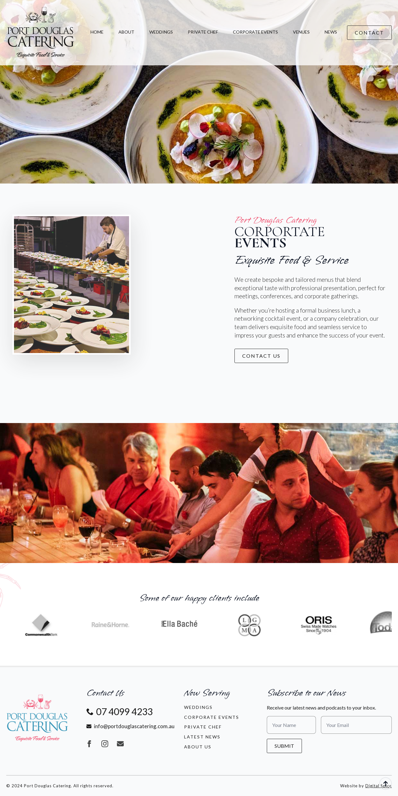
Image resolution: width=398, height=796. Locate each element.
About (126, 32)
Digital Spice (378, 785)
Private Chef (203, 32)
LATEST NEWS (202, 736)
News (331, 32)
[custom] (120, 744)
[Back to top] (385, 783)
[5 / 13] (258, 624)
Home (97, 32)
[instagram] (105, 744)
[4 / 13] (189, 624)
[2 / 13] (50, 624)
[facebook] (89, 744)
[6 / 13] (327, 624)
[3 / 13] (119, 624)
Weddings (161, 32)
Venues (301, 32)
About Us (197, 746)
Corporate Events (255, 32)
